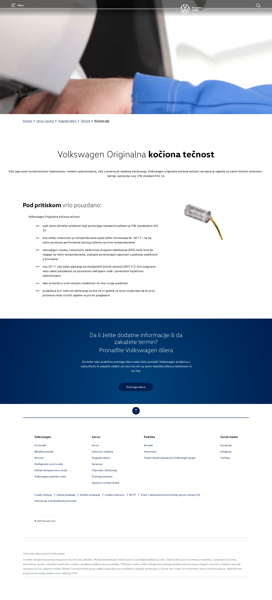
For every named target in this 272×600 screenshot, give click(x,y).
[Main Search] (258, 5)
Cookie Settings (43, 494)
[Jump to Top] (136, 411)
